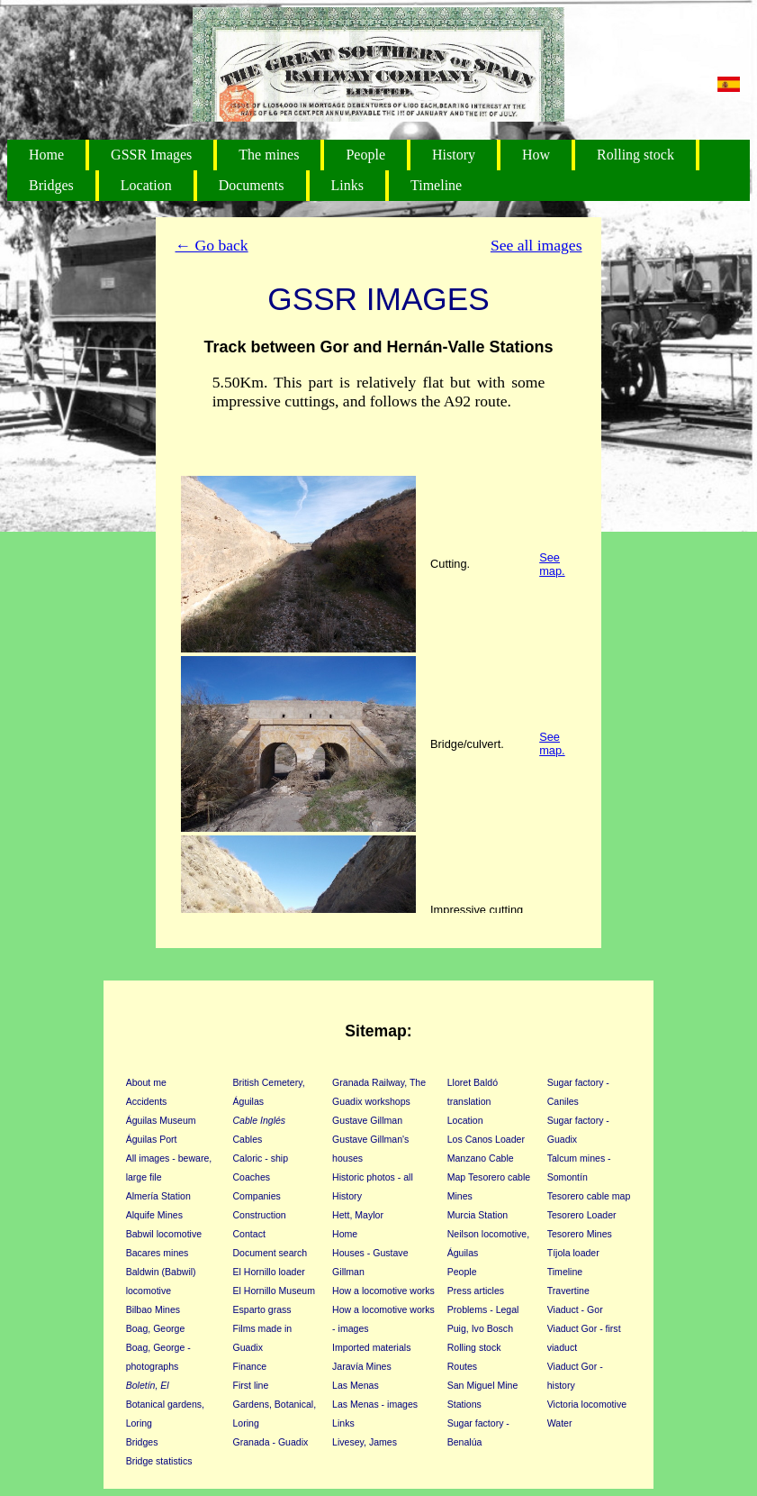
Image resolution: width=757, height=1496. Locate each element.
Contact (249, 1233)
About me (146, 1082)
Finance (250, 1366)
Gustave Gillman (367, 1120)
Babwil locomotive (164, 1233)
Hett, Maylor (357, 1214)
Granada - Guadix (271, 1442)
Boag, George (155, 1328)
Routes (462, 1366)
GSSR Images (151, 154)
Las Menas (355, 1385)
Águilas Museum (161, 1120)
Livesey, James (364, 1442)
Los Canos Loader (486, 1139)
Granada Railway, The (379, 1082)
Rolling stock (635, 154)
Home (46, 154)
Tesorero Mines (579, 1233)
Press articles (475, 1290)
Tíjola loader (573, 1252)
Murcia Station (477, 1214)
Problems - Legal (483, 1309)
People (365, 154)
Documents (251, 185)
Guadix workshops (371, 1101)
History (453, 154)
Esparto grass (262, 1309)
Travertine (568, 1290)
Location (146, 185)
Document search (270, 1252)
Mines (460, 1195)
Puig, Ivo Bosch (480, 1328)
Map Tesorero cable (488, 1177)
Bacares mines (157, 1252)
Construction (259, 1214)
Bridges (51, 185)
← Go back (212, 245)
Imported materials (371, 1347)
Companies (257, 1195)
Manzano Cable (480, 1158)
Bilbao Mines (153, 1309)
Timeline (436, 185)
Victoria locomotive (586, 1404)
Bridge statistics (159, 1460)
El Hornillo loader (269, 1271)
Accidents (146, 1101)
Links (347, 185)
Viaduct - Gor (575, 1309)
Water (559, 1423)
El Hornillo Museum (274, 1290)
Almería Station (158, 1195)
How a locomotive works (383, 1290)
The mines (269, 154)
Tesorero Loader (582, 1214)
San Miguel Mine (482, 1385)
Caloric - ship (261, 1158)
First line (251, 1385)
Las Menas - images (375, 1404)
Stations (464, 1404)
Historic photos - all (372, 1177)
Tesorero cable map (589, 1195)
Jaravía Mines (362, 1366)
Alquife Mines (154, 1214)
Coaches (252, 1177)
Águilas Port (151, 1139)
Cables (248, 1139)
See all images (536, 245)
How (536, 154)
